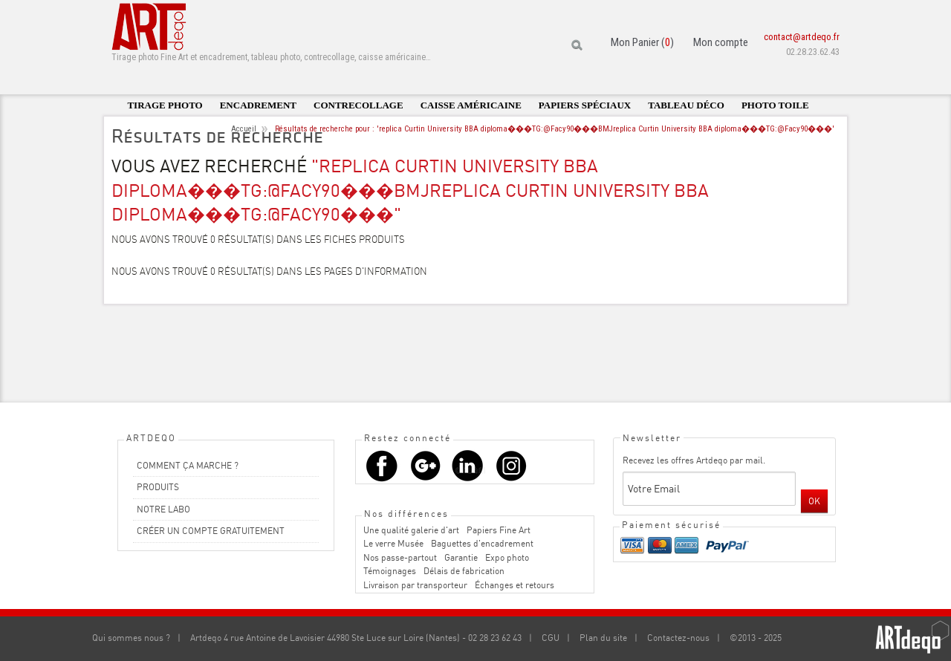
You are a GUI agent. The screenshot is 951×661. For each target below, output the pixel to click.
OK (814, 501)
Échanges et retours (514, 584)
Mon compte (720, 42)
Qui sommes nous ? (131, 637)
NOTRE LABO (163, 509)
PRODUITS (158, 486)
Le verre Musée (393, 543)
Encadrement (258, 105)
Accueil (243, 129)
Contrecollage (358, 105)
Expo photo (507, 557)
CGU (550, 637)
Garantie (461, 557)
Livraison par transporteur (415, 584)
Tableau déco (686, 105)
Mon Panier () (642, 42)
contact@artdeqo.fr (802, 36)
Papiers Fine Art (498, 529)
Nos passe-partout (400, 557)
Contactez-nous (678, 637)
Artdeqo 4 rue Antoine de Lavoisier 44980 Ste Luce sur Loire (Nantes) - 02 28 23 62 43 (356, 637)
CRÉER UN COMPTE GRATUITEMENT (211, 530)
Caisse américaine (471, 105)
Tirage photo (164, 105)
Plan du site (603, 637)
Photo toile (775, 105)
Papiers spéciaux (585, 105)
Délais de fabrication (463, 570)
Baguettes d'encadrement (482, 543)
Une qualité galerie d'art (411, 529)
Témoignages (389, 570)
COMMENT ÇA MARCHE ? (187, 465)
